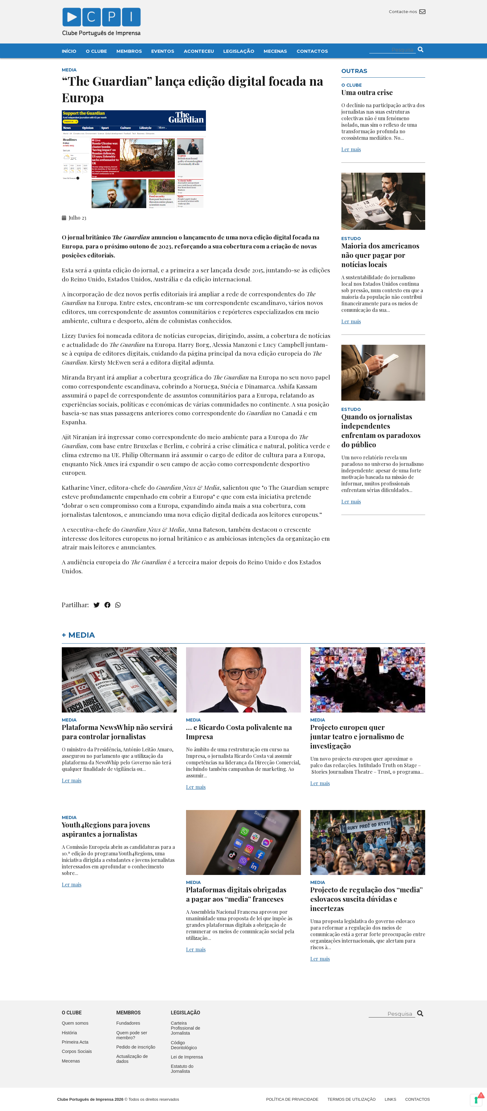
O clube (72, 1013)
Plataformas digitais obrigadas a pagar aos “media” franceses (236, 894)
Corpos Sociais (77, 1051)
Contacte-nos (407, 11)
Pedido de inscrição (136, 1047)
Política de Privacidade (292, 1099)
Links (390, 1099)
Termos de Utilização (352, 1099)
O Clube (96, 51)
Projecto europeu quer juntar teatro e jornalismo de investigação (357, 736)
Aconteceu (199, 51)
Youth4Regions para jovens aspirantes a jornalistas (106, 829)
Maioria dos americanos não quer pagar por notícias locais (380, 255)
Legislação (238, 51)
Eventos (162, 51)
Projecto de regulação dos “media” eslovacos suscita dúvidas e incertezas (366, 899)
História (69, 1032)
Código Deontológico (184, 1045)
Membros (129, 51)
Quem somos (75, 1023)
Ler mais (351, 149)
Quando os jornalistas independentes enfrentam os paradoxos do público (381, 430)
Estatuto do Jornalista (182, 1069)
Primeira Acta (75, 1042)
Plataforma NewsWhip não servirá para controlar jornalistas (117, 731)
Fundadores (128, 1023)
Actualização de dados (132, 1059)
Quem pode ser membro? (131, 1035)
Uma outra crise (367, 92)
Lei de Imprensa (187, 1056)
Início (69, 51)
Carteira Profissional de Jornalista (185, 1028)
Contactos (312, 51)
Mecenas (275, 51)
